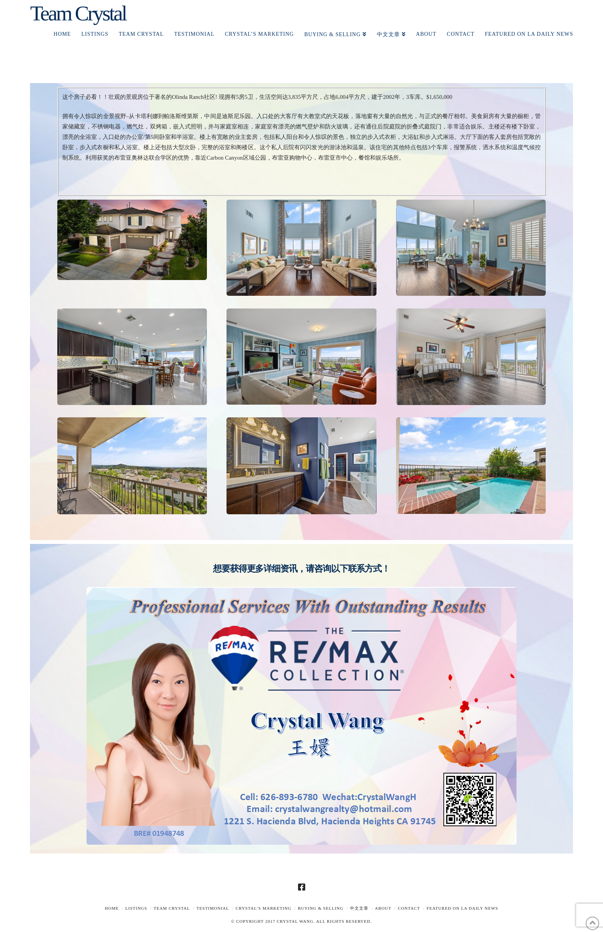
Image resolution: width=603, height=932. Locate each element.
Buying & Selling (321, 908)
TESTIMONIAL (213, 908)
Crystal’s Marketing (264, 908)
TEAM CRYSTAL (171, 908)
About (383, 908)
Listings (136, 908)
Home (112, 908)
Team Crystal (78, 13)
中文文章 (359, 908)
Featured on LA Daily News (462, 908)
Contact (409, 908)
